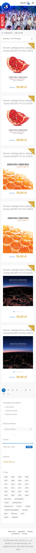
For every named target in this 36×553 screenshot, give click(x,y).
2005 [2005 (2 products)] (19, 477)
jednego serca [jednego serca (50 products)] (8, 506)
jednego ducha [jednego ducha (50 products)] (17, 502)
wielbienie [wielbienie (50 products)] (15, 517)
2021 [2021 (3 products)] (19, 491)
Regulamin (21, 531)
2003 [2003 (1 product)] (5, 477)
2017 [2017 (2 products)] (19, 488)
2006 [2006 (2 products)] (26, 477)
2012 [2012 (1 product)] (12, 484)
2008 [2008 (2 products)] (12, 480)
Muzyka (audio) (11, 414)
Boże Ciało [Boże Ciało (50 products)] (7, 499)
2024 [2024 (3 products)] (12, 495)
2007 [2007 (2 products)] (5, 480)
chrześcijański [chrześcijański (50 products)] (19, 499)
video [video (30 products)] (22, 513)
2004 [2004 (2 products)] (12, 477)
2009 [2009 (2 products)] (19, 480)
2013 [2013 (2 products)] (19, 484)
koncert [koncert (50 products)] (19, 506)
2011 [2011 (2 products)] (5, 484)
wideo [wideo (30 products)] (6, 517)
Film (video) (9, 407)
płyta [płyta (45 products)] (5, 513)
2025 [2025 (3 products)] (19, 495)
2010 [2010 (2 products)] (26, 480)
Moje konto (12, 531)
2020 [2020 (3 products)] (12, 491)
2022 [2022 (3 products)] (26, 491)
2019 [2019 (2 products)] (5, 491)
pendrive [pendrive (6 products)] (25, 510)
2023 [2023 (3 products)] (5, 495)
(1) (9, 462)
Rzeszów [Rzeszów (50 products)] (14, 513)
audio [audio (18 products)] (27, 495)
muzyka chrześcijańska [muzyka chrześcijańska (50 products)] (11, 510)
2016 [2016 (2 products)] (12, 488)
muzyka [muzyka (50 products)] (27, 506)
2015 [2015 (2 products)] (5, 488)
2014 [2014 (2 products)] (26, 484)
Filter (29, 447)
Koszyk (24, 534)
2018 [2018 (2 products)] (26, 488)
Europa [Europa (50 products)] (6, 502)
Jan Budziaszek (11, 411)
